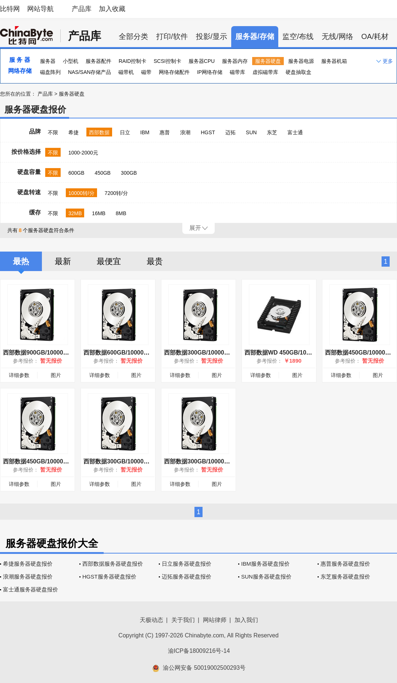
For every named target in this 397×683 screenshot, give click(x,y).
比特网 (10, 9)
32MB (75, 213)
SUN (251, 132)
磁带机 (126, 72)
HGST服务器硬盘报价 (109, 576)
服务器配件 (98, 61)
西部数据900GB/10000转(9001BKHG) (53, 352)
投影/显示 (212, 36)
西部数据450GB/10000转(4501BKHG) (53, 461)
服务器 (48, 61)
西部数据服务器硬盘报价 (112, 564)
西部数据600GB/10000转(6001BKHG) (133, 352)
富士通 (295, 132)
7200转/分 (116, 193)
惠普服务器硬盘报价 (345, 564)
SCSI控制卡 (167, 61)
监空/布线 (298, 36)
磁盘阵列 (50, 72)
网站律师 (214, 620)
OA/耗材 (375, 36)
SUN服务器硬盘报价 (266, 576)
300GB (129, 173)
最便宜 (109, 261)
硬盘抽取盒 (298, 72)
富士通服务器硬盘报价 (30, 589)
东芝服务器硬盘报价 (345, 576)
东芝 (272, 132)
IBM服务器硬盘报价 (265, 564)
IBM (145, 132)
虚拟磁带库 (265, 72)
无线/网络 (337, 36)
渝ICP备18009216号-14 (199, 651)
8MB (121, 213)
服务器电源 (301, 61)
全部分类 (133, 36)
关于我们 (183, 620)
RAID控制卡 (132, 61)
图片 (56, 375)
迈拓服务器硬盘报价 (186, 576)
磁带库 (237, 72)
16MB (98, 213)
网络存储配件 (174, 72)
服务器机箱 (334, 61)
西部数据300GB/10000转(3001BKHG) (214, 461)
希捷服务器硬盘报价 (28, 564)
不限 (53, 132)
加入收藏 (112, 9)
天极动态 (151, 620)
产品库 (82, 9)
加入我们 (246, 620)
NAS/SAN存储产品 (89, 72)
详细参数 (19, 375)
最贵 (155, 261)
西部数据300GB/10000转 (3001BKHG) (215, 352)
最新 (63, 261)
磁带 (146, 72)
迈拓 (230, 132)
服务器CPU (202, 61)
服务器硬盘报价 (35, 109)
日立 (125, 132)
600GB (76, 173)
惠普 (165, 132)
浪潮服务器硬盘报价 (28, 576)
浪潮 (185, 132)
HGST (208, 132)
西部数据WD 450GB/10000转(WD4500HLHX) (304, 352)
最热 (21, 261)
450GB (102, 173)
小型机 (70, 61)
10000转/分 (81, 193)
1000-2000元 (83, 153)
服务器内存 (235, 61)
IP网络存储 (209, 72)
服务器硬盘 (268, 61)
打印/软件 (172, 36)
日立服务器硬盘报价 (186, 564)
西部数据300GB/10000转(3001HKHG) (133, 461)
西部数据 (99, 132)
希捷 (73, 132)
